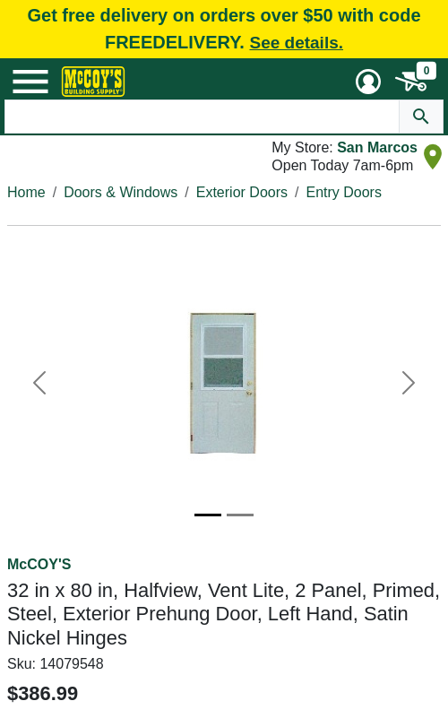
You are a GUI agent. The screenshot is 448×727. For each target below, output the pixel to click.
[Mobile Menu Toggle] (30, 81)
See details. (296, 42)
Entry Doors (343, 192)
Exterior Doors (242, 192)
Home (26, 192)
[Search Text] (202, 117)
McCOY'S (39, 564)
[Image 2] (240, 515)
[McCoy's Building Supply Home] (93, 81)
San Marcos (377, 147)
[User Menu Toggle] (368, 81)
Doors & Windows (120, 192)
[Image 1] (207, 515)
